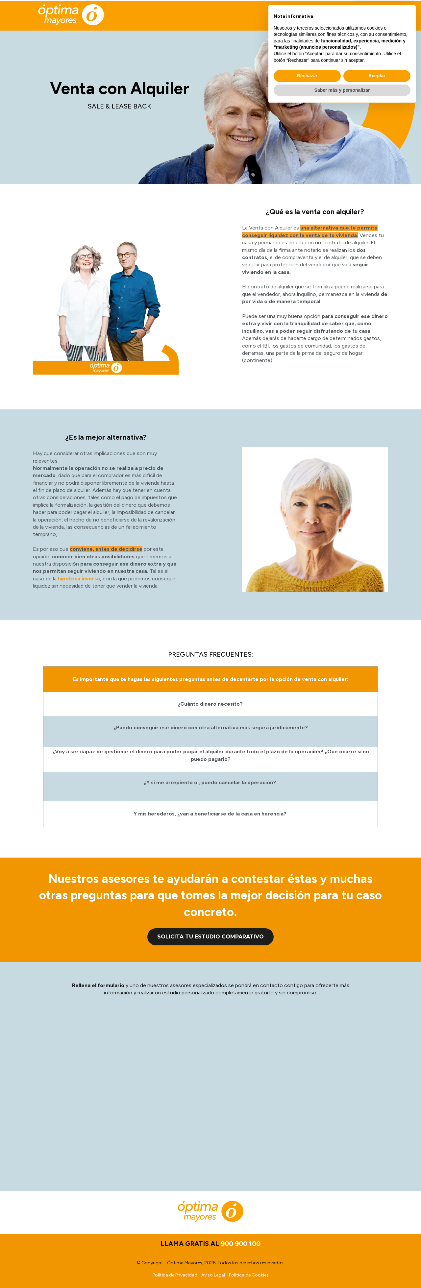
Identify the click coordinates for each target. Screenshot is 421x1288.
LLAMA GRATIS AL (326, 15)
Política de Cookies (249, 1275)
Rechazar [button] (307, 1255)
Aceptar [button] (376, 1255)
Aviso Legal (213, 1275)
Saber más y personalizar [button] (342, 1270)
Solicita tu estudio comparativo (210, 937)
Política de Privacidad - (177, 1275)
